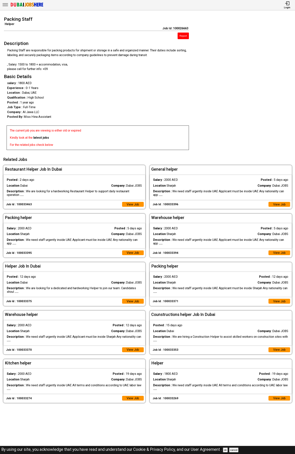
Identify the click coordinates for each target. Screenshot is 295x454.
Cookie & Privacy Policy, (155, 449)
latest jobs (41, 137)
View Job (132, 204)
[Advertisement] (246, 84)
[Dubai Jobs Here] (27, 6)
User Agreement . (206, 449)
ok (225, 450)
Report (183, 35)
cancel (233, 450)
